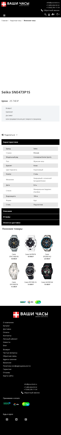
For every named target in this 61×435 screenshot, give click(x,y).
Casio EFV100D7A (14, 283)
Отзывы (6, 372)
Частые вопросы (10, 353)
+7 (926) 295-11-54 (52, 7)
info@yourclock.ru (53, 3)
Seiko (35, 149)
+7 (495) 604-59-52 (52, 5)
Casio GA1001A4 (47, 282)
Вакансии (7, 362)
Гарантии (7, 369)
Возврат (6, 349)
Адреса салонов (9, 359)
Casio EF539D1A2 (47, 255)
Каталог (6, 326)
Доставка (7, 329)
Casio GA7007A (30, 254)
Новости (6, 342)
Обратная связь (10, 356)
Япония (36, 153)
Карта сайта (8, 376)
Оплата (6, 332)
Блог (5, 345)
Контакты (7, 335)
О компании (8, 322)
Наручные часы (16, 21)
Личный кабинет (10, 339)
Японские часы (30, 21)
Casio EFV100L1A (30, 282)
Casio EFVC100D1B (13, 255)
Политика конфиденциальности (17, 366)
